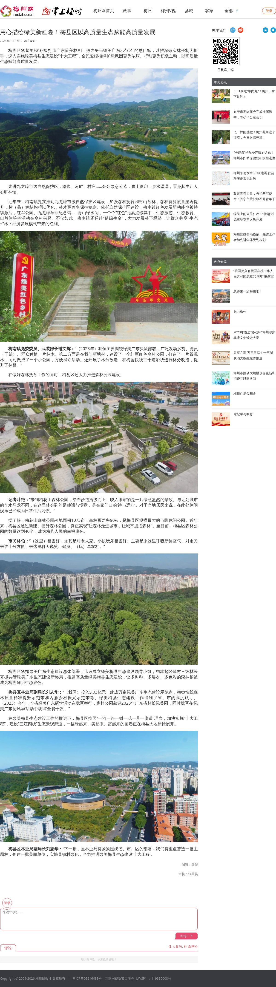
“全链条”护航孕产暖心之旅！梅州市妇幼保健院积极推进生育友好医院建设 (254, 158)
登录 (269, 11)
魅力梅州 (239, 311)
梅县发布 (29, 41)
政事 (127, 10)
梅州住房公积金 (244, 393)
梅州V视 (168, 10)
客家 (209, 10)
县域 (189, 10)
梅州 (148, 10)
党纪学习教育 (243, 414)
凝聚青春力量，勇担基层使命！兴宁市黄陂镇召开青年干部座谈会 (254, 199)
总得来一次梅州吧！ (247, 291)
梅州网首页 (103, 10)
